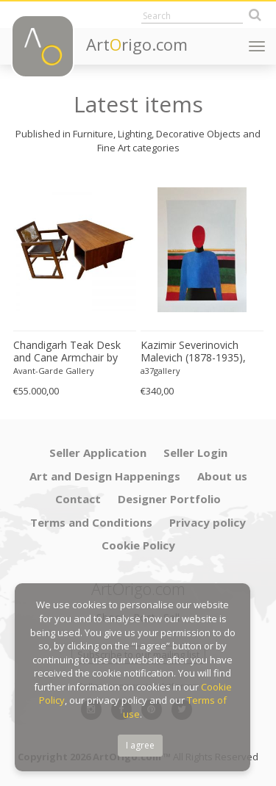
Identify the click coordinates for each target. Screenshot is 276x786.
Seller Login (195, 452)
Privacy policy (207, 522)
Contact (78, 498)
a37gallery (160, 370)
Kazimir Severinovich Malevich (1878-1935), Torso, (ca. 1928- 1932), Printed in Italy (198, 352)
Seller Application (97, 452)
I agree (140, 745)
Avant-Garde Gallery (53, 370)
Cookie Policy (138, 545)
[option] (74, 286)
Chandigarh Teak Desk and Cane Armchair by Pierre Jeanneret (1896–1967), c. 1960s (69, 352)
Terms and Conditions (91, 522)
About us (222, 476)
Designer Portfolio (169, 498)
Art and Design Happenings (104, 476)
